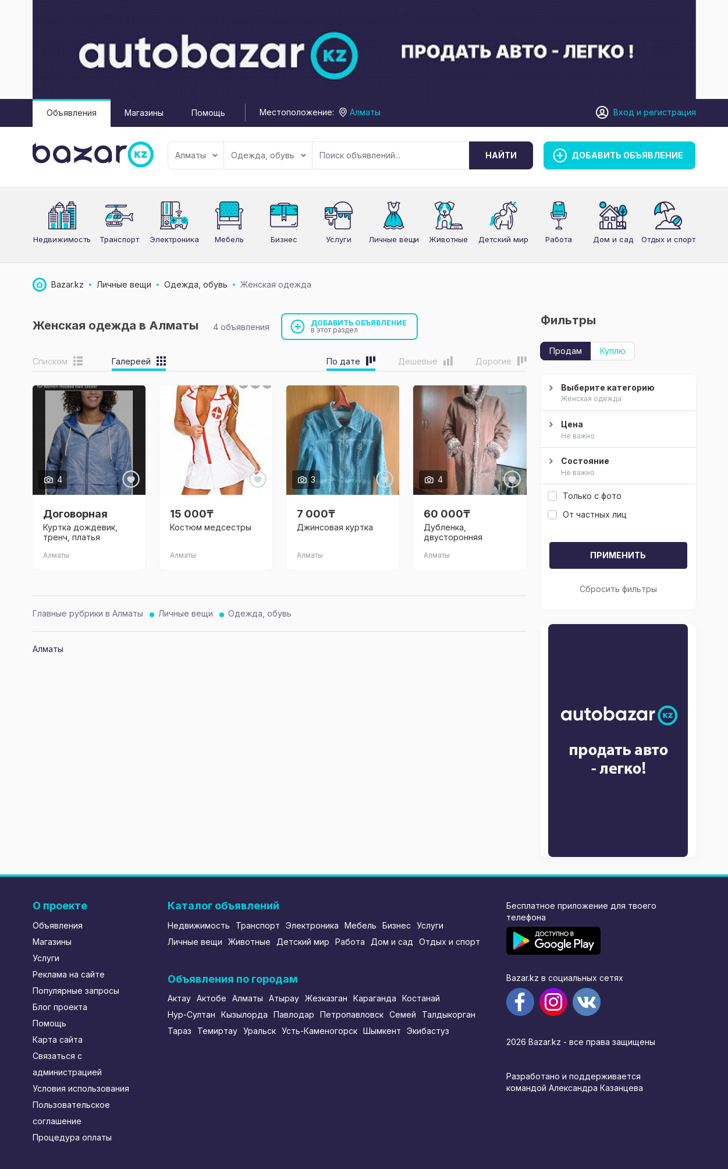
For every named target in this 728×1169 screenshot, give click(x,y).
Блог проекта (60, 1007)
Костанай (421, 998)
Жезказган (326, 998)
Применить (618, 555)
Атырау (284, 998)
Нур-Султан (191, 1014)
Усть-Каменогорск (319, 1031)
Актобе (211, 998)
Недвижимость (62, 239)
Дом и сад (613, 239)
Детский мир (503, 239)
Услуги (338, 239)
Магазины (144, 113)
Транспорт (119, 239)
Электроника (174, 239)
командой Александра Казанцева (574, 1088)
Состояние (617, 467)
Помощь (208, 113)
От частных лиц (587, 514)
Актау (179, 998)
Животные (249, 942)
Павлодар (294, 1014)
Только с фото (585, 496)
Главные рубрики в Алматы (88, 613)
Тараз (179, 1031)
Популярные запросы (76, 991)
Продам (565, 351)
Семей (402, 1014)
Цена (617, 430)
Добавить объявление (359, 326)
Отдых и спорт (668, 239)
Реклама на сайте (69, 974)
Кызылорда (244, 1014)
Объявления (72, 113)
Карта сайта (58, 1039)
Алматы (196, 155)
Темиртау (217, 1031)
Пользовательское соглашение (71, 1113)
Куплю (613, 351)
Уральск (259, 1031)
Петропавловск (351, 1014)
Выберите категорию (617, 393)
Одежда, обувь (268, 155)
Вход (623, 112)
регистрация (670, 112)
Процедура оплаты (72, 1137)
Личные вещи (393, 239)
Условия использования (81, 1088)
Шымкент (382, 1031)
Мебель (229, 239)
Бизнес (284, 239)
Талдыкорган (448, 1014)
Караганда (374, 998)
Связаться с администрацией (67, 1064)
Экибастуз (428, 1031)
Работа (558, 239)
